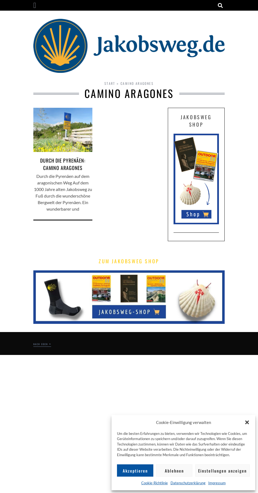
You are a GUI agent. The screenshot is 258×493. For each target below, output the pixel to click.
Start (109, 83)
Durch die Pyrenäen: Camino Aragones (63, 164)
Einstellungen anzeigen (222, 471)
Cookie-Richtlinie (154, 483)
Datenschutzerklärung (188, 483)
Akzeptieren (135, 471)
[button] (247, 422)
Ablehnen (174, 471)
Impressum (217, 483)
